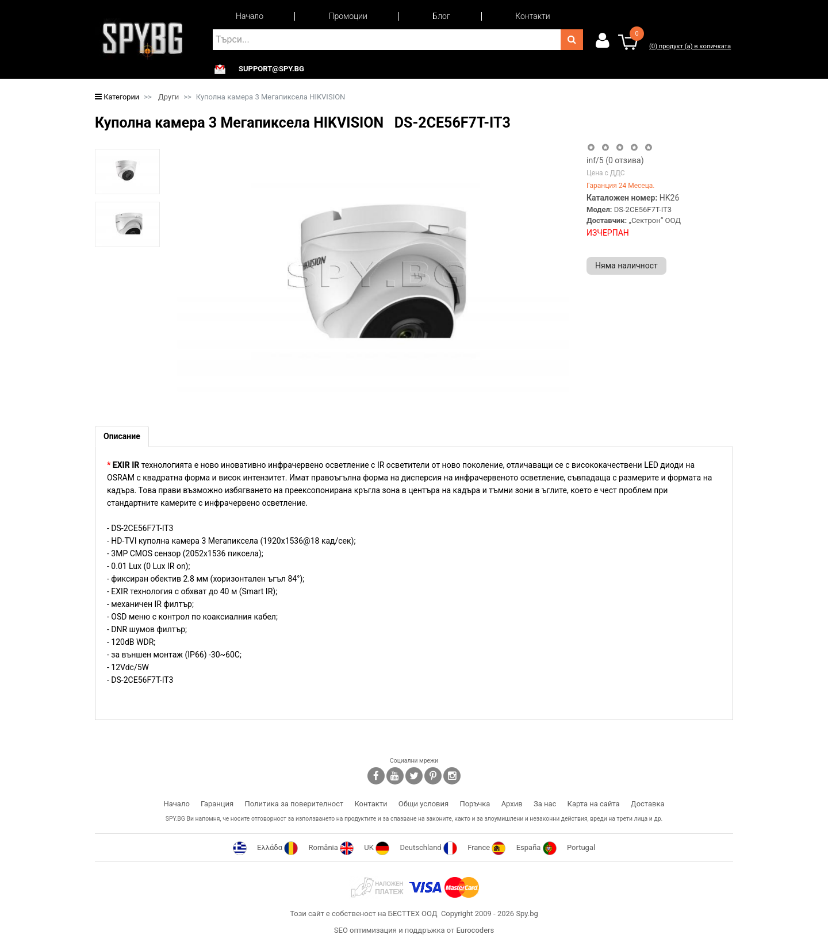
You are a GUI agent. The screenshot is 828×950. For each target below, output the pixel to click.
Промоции (348, 16)
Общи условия (423, 803)
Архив (512, 803)
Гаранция (217, 803)
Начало (249, 16)
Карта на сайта (594, 803)
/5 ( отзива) (615, 160)
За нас (545, 803)
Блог (441, 16)
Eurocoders (475, 930)
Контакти (532, 16)
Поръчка (474, 803)
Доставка (648, 803)
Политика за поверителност (293, 803)
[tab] (122, 436)
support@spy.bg (271, 69)
